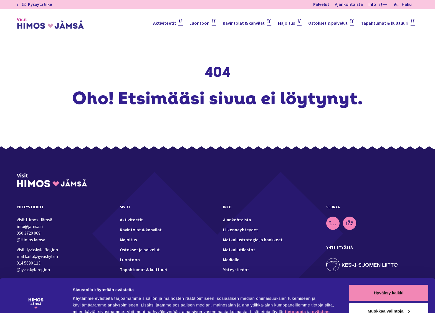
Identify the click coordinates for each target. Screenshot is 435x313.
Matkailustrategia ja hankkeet (253, 240)
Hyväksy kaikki (389, 261)
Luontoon (199, 23)
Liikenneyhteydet (240, 230)
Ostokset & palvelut (328, 23)
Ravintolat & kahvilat (244, 23)
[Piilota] (382, 4)
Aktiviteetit (164, 23)
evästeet (321, 280)
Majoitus (286, 23)
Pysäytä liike (34, 4)
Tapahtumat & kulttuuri (384, 23)
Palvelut (321, 4)
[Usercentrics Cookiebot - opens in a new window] (36, 302)
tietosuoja (295, 280)
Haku (403, 4)
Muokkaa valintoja (389, 279)
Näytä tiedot (85, 302)
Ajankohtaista (349, 4)
